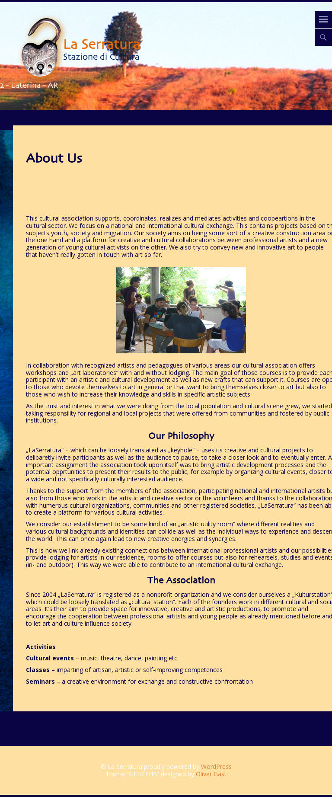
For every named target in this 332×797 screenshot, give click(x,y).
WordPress (216, 766)
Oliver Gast (211, 774)
